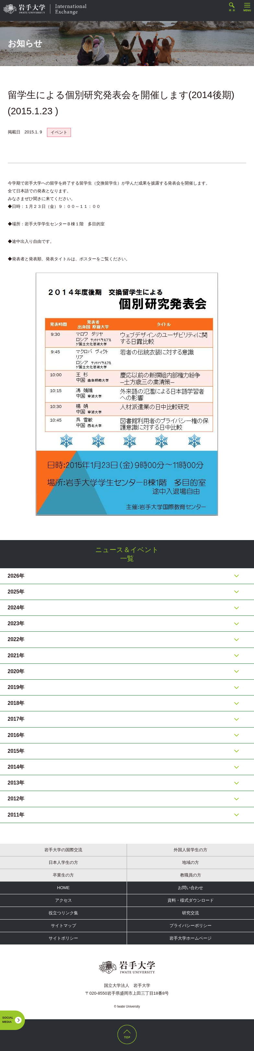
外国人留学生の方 (190, 849)
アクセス (63, 900)
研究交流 (190, 912)
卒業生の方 (63, 875)
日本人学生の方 (63, 862)
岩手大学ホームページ (190, 938)
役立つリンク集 (63, 912)
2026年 (16, 576)
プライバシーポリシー (190, 925)
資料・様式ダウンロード (190, 900)
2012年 (16, 798)
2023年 (16, 623)
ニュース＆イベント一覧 (127, 554)
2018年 (16, 703)
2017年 (16, 719)
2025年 (16, 591)
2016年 (16, 735)
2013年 (16, 782)
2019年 (16, 687)
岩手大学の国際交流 (63, 849)
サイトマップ (63, 925)
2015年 (16, 751)
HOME (63, 887)
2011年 (16, 815)
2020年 (16, 671)
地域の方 (190, 862)
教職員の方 (190, 875)
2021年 (16, 655)
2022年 (16, 639)
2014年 (16, 767)
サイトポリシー (63, 938)
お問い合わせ (190, 887)
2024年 (16, 607)
